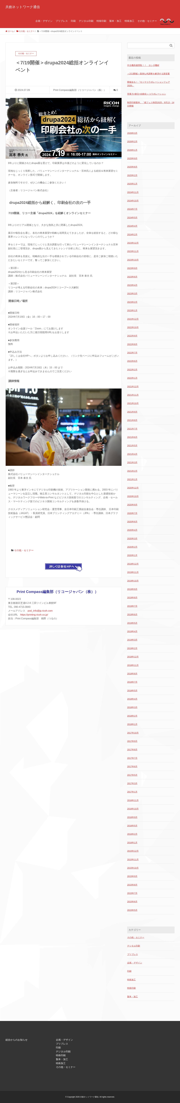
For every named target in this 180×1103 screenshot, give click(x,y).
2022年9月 (132, 336)
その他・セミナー (147, 21)
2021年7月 (132, 429)
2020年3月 (132, 538)
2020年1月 (132, 555)
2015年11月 (133, 859)
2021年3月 (132, 462)
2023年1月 (132, 310)
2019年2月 (132, 648)
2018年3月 (132, 707)
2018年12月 (133, 656)
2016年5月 (132, 825)
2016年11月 (133, 800)
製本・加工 (115, 21)
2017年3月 (132, 783)
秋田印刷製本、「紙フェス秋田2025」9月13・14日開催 (150, 104)
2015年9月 (132, 876)
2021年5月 (132, 445)
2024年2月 (132, 234)
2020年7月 (132, 513)
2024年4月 (132, 226)
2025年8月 (132, 167)
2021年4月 (132, 454)
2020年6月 (132, 521)
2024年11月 (133, 192)
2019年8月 (132, 597)
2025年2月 (132, 175)
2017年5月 (132, 775)
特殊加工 (129, 21)
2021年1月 (132, 479)
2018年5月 (132, 690)
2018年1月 (132, 724)
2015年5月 (132, 910)
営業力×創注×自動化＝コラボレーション (146, 94)
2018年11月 (133, 665)
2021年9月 (132, 412)
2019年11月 (133, 572)
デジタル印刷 (86, 21)
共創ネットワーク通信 (22, 7)
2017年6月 (132, 766)
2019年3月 (132, 640)
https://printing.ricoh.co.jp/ (34, 614)
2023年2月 (132, 302)
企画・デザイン (44, 21)
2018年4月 (132, 699)
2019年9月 (132, 589)
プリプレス (62, 21)
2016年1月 (132, 842)
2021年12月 (133, 386)
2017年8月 (132, 749)
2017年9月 (132, 741)
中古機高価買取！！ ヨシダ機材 (143, 65)
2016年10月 (133, 809)
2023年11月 (133, 251)
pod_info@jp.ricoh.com (40, 610)
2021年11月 (133, 395)
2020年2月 (132, 547)
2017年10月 (133, 733)
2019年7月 (132, 606)
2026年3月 (132, 133)
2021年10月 (133, 403)
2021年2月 (132, 471)
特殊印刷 (101, 21)
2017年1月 (132, 792)
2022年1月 (132, 378)
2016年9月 (132, 817)
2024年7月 (132, 209)
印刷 (73, 21)
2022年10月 (133, 327)
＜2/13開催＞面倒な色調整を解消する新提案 (148, 73)
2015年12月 (133, 851)
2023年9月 (132, 268)
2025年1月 (132, 184)
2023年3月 (132, 293)
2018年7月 (132, 682)
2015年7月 (132, 893)
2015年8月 (132, 885)
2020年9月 (132, 504)
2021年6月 (132, 437)
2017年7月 (132, 758)
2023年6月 (132, 277)
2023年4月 (132, 285)
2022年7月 (132, 352)
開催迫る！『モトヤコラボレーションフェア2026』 (148, 84)
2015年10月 (133, 868)
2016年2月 (132, 834)
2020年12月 (133, 488)
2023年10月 (133, 260)
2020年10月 (133, 496)
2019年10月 (133, 581)
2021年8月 (132, 420)
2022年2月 (132, 369)
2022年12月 (133, 319)
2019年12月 (133, 564)
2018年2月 (132, 716)
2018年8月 (132, 673)
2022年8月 (132, 344)
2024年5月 (132, 217)
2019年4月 (132, 631)
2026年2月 (132, 141)
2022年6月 (132, 361)
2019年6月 (132, 614)
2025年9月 (132, 158)
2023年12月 (133, 243)
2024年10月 (133, 200)
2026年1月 (132, 150)
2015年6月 (132, 901)
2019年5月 (132, 623)
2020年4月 (132, 530)
